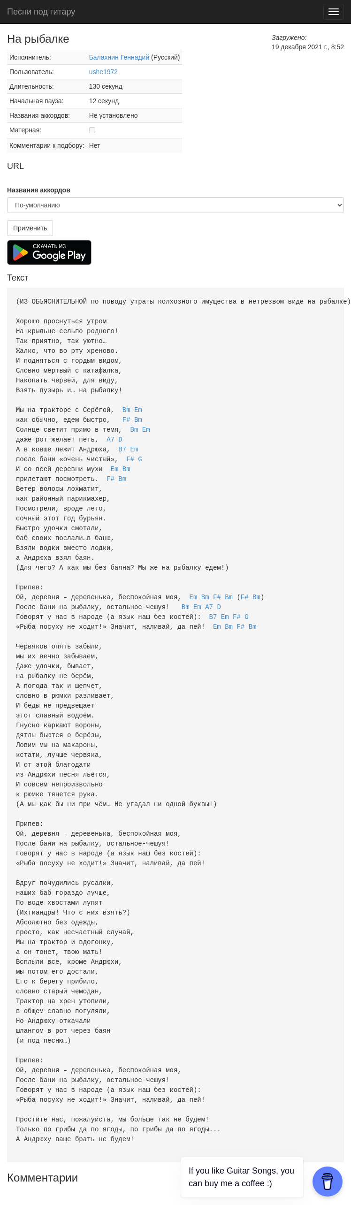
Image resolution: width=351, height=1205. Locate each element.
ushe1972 (103, 72)
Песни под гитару (41, 11)
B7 (122, 441)
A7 (110, 432)
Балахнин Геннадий (119, 57)
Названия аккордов (38, 190)
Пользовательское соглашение (122, 1181)
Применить (30, 228)
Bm (126, 404)
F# (126, 413)
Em (138, 404)
